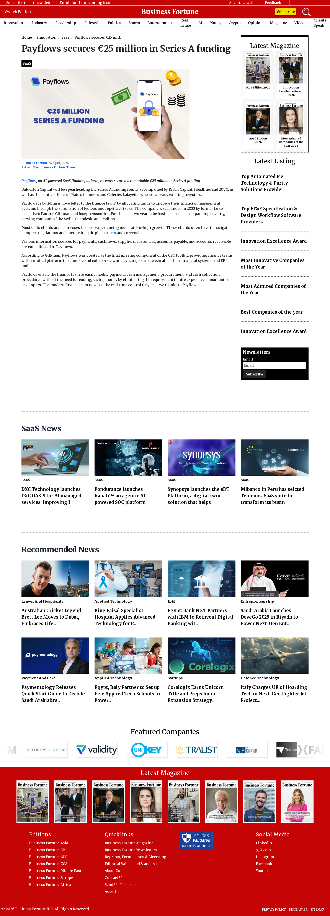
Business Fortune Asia (48, 843)
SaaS (65, 37)
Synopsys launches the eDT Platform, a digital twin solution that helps (199, 496)
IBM (172, 601)
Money (215, 23)
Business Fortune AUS (48, 857)
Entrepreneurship (257, 601)
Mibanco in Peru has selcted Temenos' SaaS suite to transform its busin (272, 496)
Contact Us (114, 877)
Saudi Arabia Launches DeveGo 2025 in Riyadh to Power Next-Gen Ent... (269, 617)
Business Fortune (34, 163)
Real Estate (185, 23)
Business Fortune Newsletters (131, 850)
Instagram (265, 857)
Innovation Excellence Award (274, 241)
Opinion (255, 23)
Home (26, 37)
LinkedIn (264, 843)
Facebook (264, 864)
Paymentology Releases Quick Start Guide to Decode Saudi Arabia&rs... (53, 694)
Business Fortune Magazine (129, 843)
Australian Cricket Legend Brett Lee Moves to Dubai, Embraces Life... (51, 617)
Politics (114, 23)
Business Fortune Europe (51, 877)
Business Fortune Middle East (55, 870)
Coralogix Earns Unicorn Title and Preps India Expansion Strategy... (196, 694)
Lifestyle (92, 23)
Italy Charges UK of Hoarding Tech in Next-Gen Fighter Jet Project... (274, 694)
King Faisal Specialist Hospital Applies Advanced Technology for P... (125, 617)
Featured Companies (165, 732)
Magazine (278, 23)
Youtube (263, 870)
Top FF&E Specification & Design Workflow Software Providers (271, 215)
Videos (300, 23)
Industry (39, 23)
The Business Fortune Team (54, 167)
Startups (175, 678)
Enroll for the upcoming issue (86, 2)
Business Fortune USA (48, 864)
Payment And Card (38, 678)
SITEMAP (317, 909)
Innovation (13, 23)
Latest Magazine (274, 46)
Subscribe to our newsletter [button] (30, 2)
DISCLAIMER (298, 909)
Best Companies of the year (272, 312)
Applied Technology (113, 601)
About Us (112, 870)
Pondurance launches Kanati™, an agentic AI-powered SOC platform (121, 496)
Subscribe (286, 12)
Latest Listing (274, 161)
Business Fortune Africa (50, 884)
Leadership (66, 23)
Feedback (273, 2)
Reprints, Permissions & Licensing (135, 857)
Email (248, 359)
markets (108, 233)
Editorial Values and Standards (131, 864)
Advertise (113, 891)
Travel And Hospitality (42, 601)
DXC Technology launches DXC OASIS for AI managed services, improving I (51, 496)
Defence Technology (260, 678)
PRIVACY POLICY (274, 909)
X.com (263, 850)
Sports (134, 23)
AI (200, 23)
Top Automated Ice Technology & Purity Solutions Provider (264, 183)
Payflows (28, 181)
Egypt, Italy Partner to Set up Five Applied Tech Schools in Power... (127, 694)
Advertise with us (244, 2)
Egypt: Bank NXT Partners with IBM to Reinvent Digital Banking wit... (200, 617)
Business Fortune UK (47, 850)
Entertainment (160, 23)
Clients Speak (320, 23)
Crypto (235, 23)
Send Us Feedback (120, 884)
